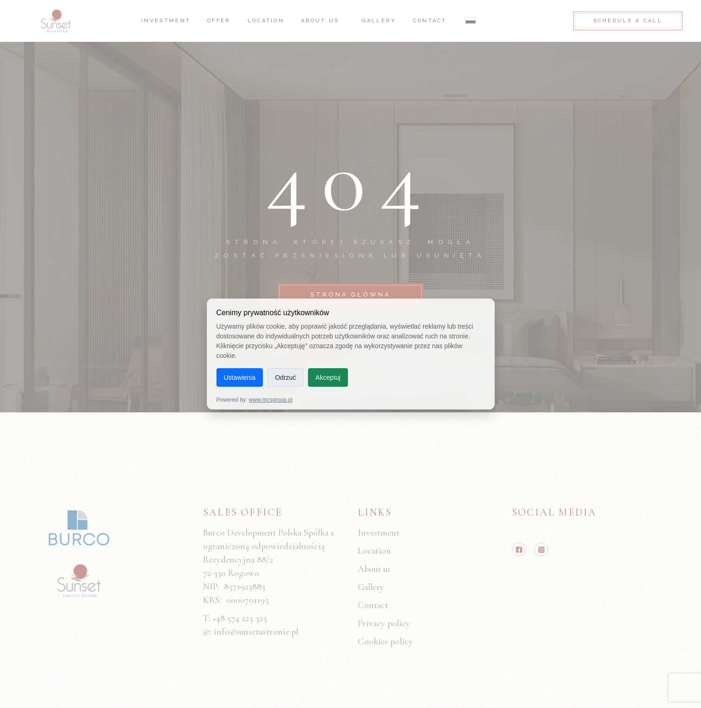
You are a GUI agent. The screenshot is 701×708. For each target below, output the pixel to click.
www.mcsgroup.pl (271, 400)
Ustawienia (240, 377)
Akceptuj (328, 377)
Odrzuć (285, 377)
